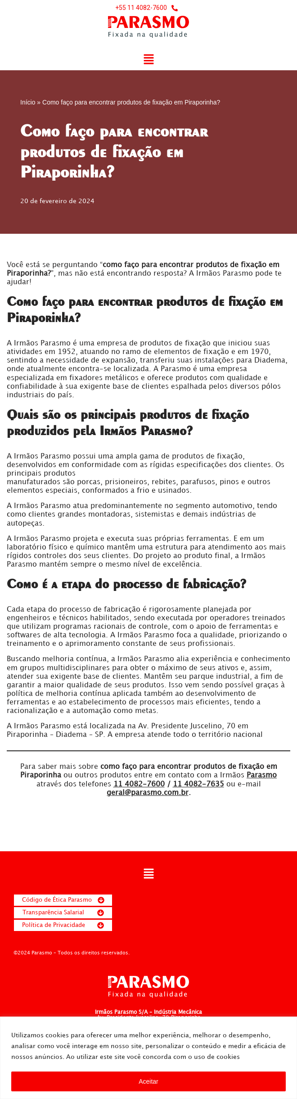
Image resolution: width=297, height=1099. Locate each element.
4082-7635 (198, 785)
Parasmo (262, 776)
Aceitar (148, 1081)
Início (27, 102)
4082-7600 (139, 785)
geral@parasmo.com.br (148, 794)
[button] (149, 60)
